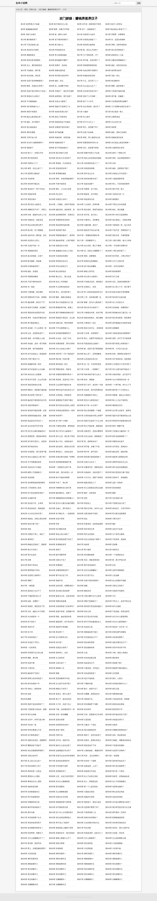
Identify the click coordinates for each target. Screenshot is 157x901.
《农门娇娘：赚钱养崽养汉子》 (50, 9)
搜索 (138, 3)
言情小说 (32, 9)
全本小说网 (21, 3)
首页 (26, 9)
